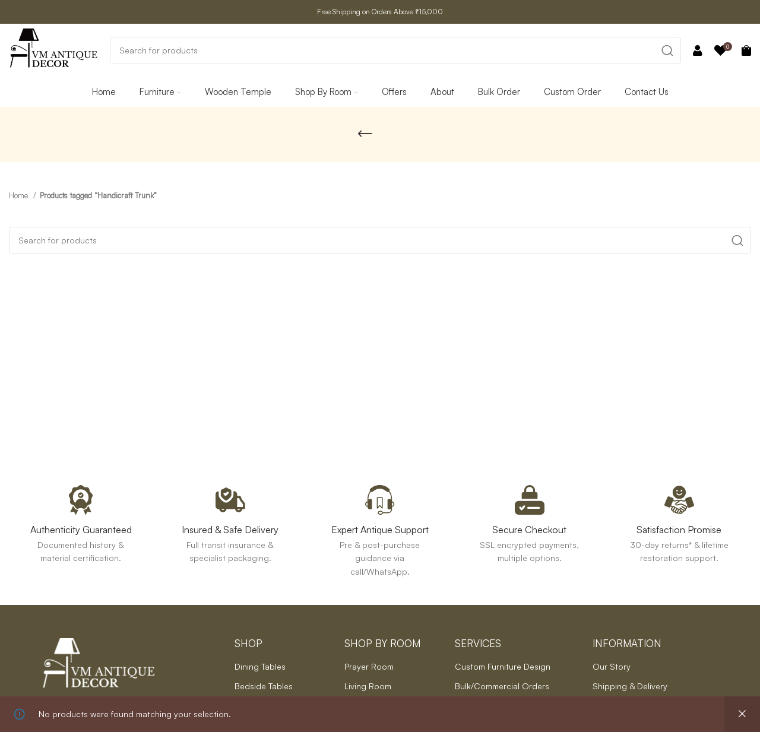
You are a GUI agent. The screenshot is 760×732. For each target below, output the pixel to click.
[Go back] (365, 134)
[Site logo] (53, 49)
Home (19, 195)
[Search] (395, 50)
